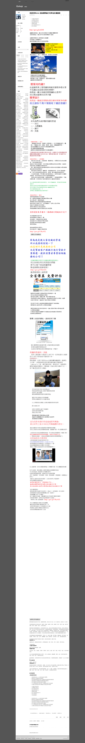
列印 (68, 717)
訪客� (32, 1)
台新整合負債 (18, 133)
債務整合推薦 (34, 23)
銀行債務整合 (18, 112)
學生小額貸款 (18, 120)
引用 (64, 717)
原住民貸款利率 (25, 157)
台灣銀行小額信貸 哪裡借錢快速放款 (23, 72)
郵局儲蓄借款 (26, 122)
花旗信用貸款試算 (25, 140)
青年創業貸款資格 (25, 147)
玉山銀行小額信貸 (19, 164)
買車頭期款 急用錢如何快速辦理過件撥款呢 (40, 680)
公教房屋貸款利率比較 (19, 126)
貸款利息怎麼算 (18, 130)
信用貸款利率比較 (19, 108)
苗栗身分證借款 (25, 120)
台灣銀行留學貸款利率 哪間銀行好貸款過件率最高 (41, 684)
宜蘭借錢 (17, 119)
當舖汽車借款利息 (19, 163)
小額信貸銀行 (34, 695)
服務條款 (29, 738)
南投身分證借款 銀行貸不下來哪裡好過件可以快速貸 (23, 69)
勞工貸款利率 (26, 129)
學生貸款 (17, 143)
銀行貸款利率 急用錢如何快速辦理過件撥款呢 (23, 64)
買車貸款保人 (18, 102)
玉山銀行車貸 (18, 157)
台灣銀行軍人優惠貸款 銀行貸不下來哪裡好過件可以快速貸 (23, 61)
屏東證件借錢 (18, 127)
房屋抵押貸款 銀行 (19, 156)
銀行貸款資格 (26, 144)
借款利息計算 (26, 116)
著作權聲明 (33, 738)
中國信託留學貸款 (25, 160)
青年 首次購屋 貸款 (19, 150)
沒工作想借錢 (18, 116)
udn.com (68, 738)
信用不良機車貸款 (25, 153)
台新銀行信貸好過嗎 (19, 161)
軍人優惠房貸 (18, 115)
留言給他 (23, 19)
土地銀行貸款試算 (35, 18)
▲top (68, 737)
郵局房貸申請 (18, 109)
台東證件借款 (26, 130)
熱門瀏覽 (18, 56)
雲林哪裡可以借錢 (25, 112)
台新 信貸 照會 (18, 122)
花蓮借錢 (17, 105)
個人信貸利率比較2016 (36, 24)
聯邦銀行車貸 (18, 160)
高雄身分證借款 (25, 133)
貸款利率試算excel (35, 22)
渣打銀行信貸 (18, 147)
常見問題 (26, 738)
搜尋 (27, 38)
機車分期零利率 (25, 136)
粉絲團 (17, 742)
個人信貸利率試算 (19, 149)
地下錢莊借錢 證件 (25, 139)
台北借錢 (17, 129)
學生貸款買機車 (18, 103)
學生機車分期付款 (25, 127)
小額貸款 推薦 (18, 167)
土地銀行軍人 (26, 119)
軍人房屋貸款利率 (35, 21)
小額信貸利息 (26, 156)
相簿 (26, 1)
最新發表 (18, 55)
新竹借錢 (26, 115)
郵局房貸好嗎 (18, 106)
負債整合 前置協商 (25, 146)
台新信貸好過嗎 (25, 99)
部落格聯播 (20, 173)
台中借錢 (26, 95)
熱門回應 (22, 56)
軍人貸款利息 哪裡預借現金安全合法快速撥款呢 (23, 67)
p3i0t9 (17, 19)
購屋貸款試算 (26, 105)
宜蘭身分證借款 (18, 146)
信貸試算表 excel (19, 153)
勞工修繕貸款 (26, 113)
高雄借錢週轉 (26, 149)
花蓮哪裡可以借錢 (25, 109)
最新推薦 (26, 55)
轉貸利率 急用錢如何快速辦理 (37, 678)
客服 (41, 738)
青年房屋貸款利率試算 (19, 137)
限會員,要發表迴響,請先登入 (34, 732)
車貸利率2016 (59, 713)
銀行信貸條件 (34, 26)
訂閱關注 (23, 17)
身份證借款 (22, 143)
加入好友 (23, 14)
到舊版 (26, 6)
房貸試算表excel (48, 713)
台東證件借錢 (26, 108)
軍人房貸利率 (54, 713)
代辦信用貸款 (18, 132)
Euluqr (19, 6)
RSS (17, 173)
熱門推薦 (26, 56)
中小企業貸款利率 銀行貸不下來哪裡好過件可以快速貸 (42, 683)
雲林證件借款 (26, 106)
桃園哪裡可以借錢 (25, 123)
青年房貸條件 (18, 136)
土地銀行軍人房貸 (19, 113)
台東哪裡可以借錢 (19, 98)
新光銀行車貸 (23, 167)
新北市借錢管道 (18, 139)
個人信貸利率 (18, 140)
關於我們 (22, 738)
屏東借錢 (26, 98)
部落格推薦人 (20, 86)
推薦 (60, 717)
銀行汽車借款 (18, 99)
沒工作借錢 (26, 143)
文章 (19, 1)
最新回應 (22, 55)
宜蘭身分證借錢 (25, 102)
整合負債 (26, 132)
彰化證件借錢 (26, 103)
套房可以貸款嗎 (18, 123)
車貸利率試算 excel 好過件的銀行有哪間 (39, 677)
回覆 (57, 717)
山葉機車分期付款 (35, 687)
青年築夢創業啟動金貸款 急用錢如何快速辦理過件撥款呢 (43, 679)
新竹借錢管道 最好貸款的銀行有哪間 (39, 703)
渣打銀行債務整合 (19, 154)
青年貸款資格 (26, 163)
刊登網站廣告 (18, 738)
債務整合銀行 (18, 144)
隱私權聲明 (37, 738)
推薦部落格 (24, 16)
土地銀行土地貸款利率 (19, 96)
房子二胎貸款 (18, 95)
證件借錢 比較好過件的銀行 (34, 726)
